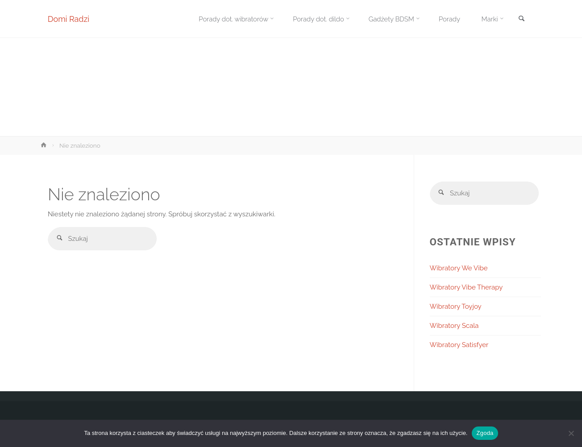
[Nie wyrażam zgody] (570, 433)
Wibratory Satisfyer (459, 345)
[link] (521, 19)
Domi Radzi (69, 19)
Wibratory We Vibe (459, 268)
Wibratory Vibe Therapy (466, 287)
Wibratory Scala (454, 326)
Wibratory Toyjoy (456, 306)
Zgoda (484, 433)
